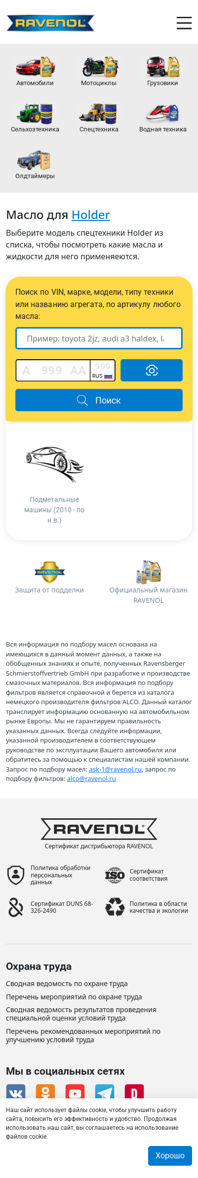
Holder (91, 214)
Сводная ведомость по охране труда (67, 984)
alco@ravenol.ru (91, 778)
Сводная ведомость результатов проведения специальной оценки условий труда (81, 1014)
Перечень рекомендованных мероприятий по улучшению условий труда (83, 1035)
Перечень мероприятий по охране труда (74, 997)
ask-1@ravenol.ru (115, 769)
